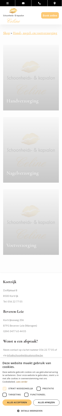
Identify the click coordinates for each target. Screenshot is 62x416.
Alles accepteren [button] (17, 402)
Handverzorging (22, 101)
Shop (6, 33)
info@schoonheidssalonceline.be (25, 355)
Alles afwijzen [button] (46, 402)
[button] (31, 410)
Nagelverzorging (22, 173)
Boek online (50, 15)
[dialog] (31, 387)
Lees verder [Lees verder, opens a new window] (22, 381)
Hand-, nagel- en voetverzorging (35, 33)
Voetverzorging (21, 245)
